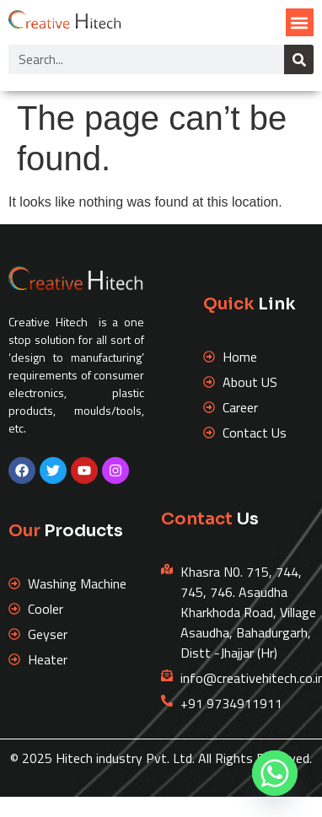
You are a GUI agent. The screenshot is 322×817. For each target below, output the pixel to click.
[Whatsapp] (275, 773)
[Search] (299, 59)
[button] (300, 22)
